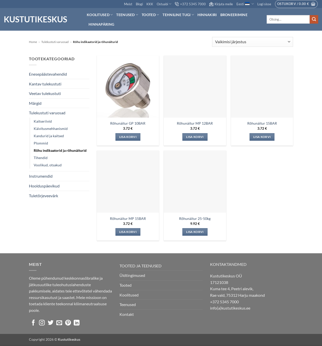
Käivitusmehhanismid (51, 128)
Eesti (245, 4)
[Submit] (314, 19)
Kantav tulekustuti (45, 83)
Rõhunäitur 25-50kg (195, 218)
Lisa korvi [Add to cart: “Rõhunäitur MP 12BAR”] (195, 136)
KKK (149, 4)
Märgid (35, 103)
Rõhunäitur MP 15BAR (128, 218)
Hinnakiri (207, 15)
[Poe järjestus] (252, 42)
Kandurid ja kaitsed (49, 136)
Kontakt (126, 314)
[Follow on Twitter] (51, 323)
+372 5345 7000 (190, 4)
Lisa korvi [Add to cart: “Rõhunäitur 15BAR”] (262, 136)
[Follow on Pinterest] (68, 323)
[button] (264, 4)
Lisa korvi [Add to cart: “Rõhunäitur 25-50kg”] (195, 231)
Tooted (150, 14)
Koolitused (100, 14)
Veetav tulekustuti (45, 93)
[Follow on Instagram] (42, 323)
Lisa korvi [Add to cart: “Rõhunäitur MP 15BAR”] (128, 231)
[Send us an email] (59, 323)
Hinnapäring (101, 24)
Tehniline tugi (178, 14)
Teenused (127, 14)
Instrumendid (41, 176)
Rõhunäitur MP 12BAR (195, 123)
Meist (128, 4)
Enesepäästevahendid (48, 74)
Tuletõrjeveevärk (43, 195)
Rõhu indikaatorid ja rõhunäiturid (60, 150)
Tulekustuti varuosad (55, 42)
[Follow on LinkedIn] (76, 323)
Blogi (139, 4)
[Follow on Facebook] (33, 323)
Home (33, 42)
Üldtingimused (132, 275)
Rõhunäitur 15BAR (262, 123)
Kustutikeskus (35, 19)
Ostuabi (164, 4)
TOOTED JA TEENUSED (140, 265)
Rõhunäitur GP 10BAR (127, 123)
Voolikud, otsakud (48, 165)
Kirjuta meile (221, 4)
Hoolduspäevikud (44, 185)
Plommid (41, 143)
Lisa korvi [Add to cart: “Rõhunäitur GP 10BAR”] (128, 136)
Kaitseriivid (43, 121)
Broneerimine (234, 15)
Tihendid (41, 158)
